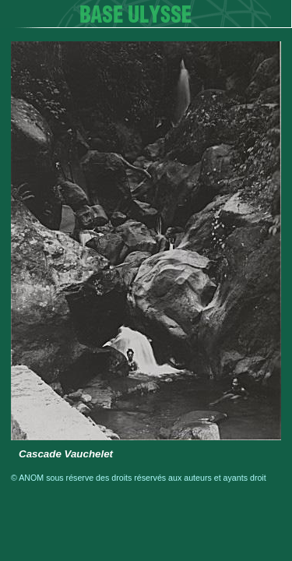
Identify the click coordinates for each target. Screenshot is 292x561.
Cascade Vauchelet (66, 454)
